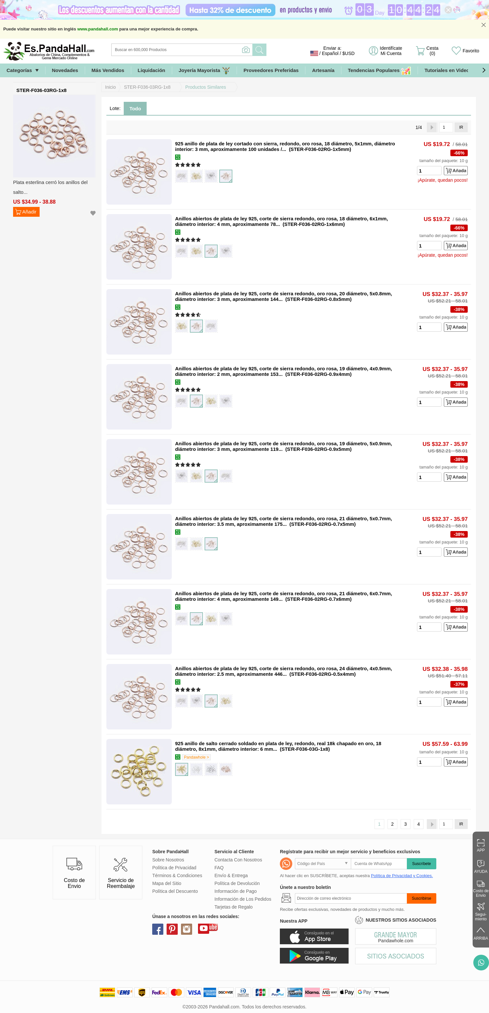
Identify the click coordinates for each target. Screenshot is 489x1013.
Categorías (19, 70)
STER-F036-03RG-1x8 (147, 87)
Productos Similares (205, 87)
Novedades (65, 70)
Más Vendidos (108, 70)
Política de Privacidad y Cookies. (402, 875)
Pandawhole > (196, 757)
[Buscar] (208, 50)
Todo (135, 108)
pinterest (172, 929)
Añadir (29, 211)
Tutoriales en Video (447, 70)
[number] (429, 170)
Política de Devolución (237, 883)
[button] (484, 70)
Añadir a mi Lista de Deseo (93, 213)
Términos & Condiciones (177, 875)
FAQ (219, 867)
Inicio (110, 87)
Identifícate (391, 51)
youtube (203, 928)
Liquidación (151, 70)
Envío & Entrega (231, 875)
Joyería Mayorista (204, 70)
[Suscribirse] (351, 898)
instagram (186, 929)
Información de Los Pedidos (242, 899)
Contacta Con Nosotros (238, 859)
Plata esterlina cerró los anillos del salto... (50, 187)
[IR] (446, 127)
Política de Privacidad (174, 867)
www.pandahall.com (97, 29)
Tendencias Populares (379, 70)
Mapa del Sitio (166, 883)
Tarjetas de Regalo (233, 907)
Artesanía (323, 70)
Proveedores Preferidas (271, 70)
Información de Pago (235, 891)
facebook (157, 929)
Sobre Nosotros (168, 859)
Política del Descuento (175, 891)
